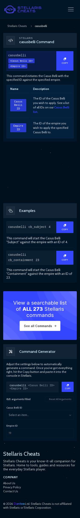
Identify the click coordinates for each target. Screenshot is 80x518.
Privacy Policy (12, 487)
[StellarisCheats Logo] (22, 9)
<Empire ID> (18, 66)
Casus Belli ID (18, 105)
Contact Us (10, 491)
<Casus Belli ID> (21, 61)
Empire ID (18, 128)
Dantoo (19, 503)
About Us (9, 483)
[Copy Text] (64, 61)
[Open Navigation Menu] (71, 9)
